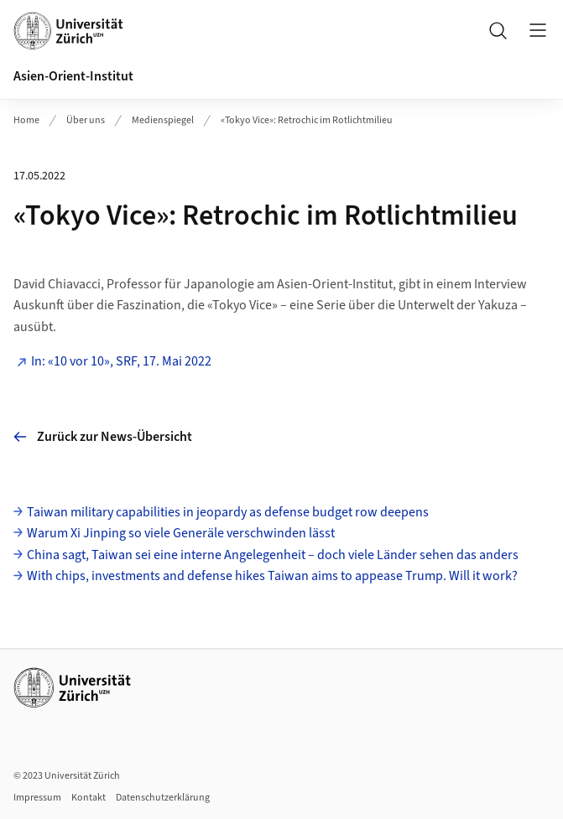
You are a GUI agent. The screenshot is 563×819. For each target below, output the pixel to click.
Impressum (37, 797)
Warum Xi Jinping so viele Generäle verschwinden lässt (181, 533)
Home (26, 120)
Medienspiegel (163, 120)
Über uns (85, 120)
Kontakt (88, 797)
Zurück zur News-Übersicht (102, 437)
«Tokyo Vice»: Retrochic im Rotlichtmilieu (307, 120)
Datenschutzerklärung (163, 797)
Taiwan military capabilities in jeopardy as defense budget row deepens (228, 512)
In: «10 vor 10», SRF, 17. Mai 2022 (121, 361)
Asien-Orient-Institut (73, 76)
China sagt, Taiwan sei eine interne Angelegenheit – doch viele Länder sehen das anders (273, 555)
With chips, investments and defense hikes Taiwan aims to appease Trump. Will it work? (272, 576)
